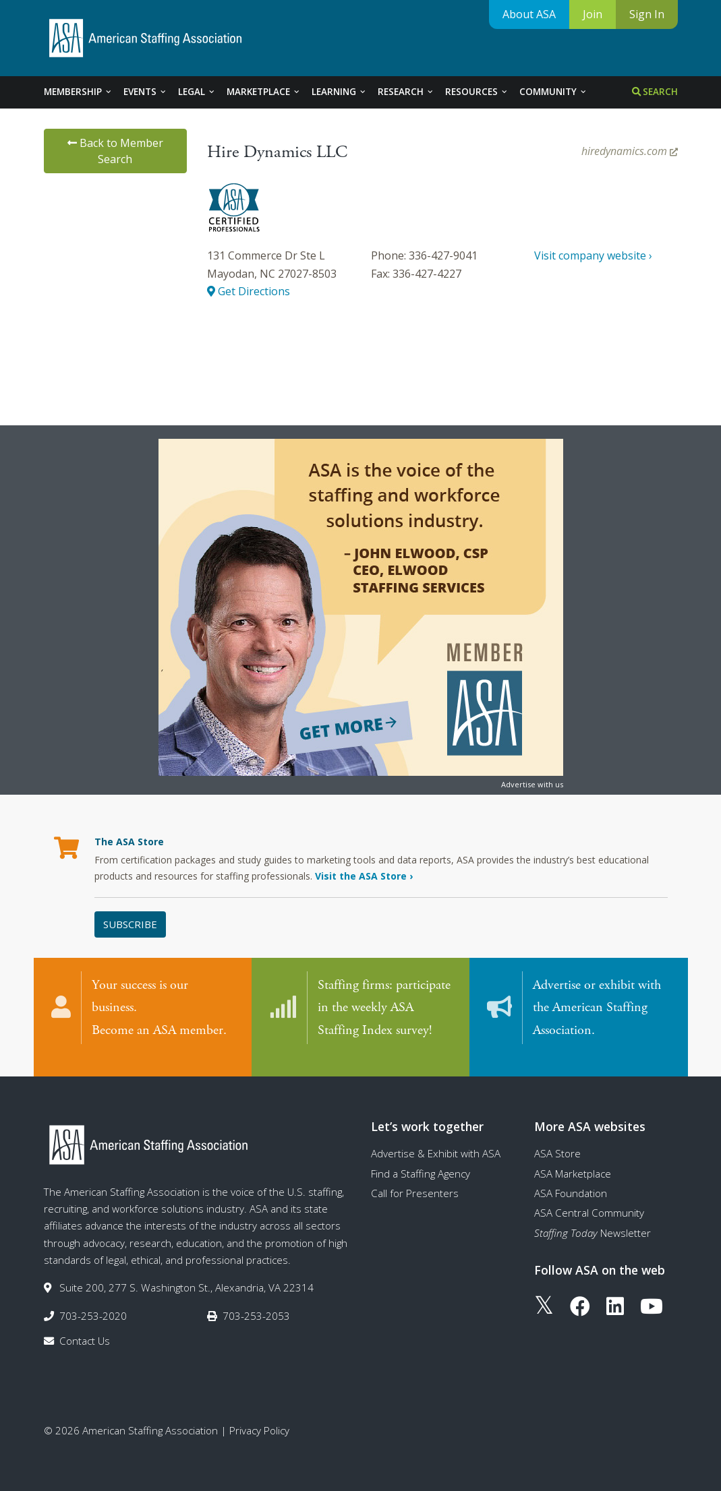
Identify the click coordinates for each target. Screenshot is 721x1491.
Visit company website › (593, 255)
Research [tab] (406, 92)
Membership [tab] (78, 92)
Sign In (646, 14)
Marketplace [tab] (264, 92)
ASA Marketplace (572, 1160)
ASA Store (557, 1140)
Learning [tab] (339, 92)
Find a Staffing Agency (420, 1160)
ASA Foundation (570, 1179)
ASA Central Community (589, 1199)
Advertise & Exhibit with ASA (435, 1140)
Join (592, 14)
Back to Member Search (115, 150)
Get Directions (248, 291)
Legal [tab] (197, 92)
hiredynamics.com (629, 151)
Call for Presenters (415, 1179)
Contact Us (84, 1327)
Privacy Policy (259, 1417)
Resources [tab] (477, 92)
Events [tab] (145, 92)
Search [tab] (655, 92)
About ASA (529, 14)
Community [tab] (553, 92)
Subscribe (130, 924)
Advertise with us (532, 784)
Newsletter (592, 1219)
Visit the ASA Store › (364, 876)
